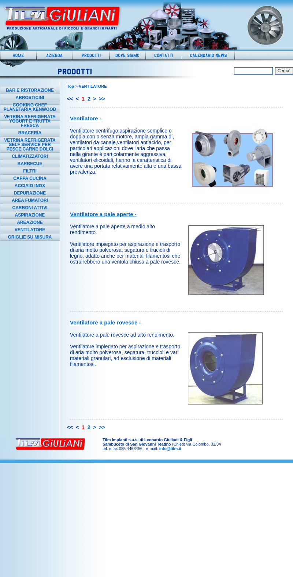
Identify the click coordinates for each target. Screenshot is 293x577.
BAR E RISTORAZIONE (30, 90)
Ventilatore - (85, 118)
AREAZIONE (30, 222)
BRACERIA (29, 132)
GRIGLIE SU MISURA (30, 237)
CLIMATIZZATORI (30, 156)
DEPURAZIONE (30, 193)
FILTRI (29, 171)
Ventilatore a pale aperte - (103, 214)
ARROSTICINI (30, 97)
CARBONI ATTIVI (30, 207)
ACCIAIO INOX (30, 185)
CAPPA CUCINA (30, 178)
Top (70, 86)
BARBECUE (29, 163)
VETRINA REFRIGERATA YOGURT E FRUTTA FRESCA (29, 121)
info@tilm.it (170, 448)
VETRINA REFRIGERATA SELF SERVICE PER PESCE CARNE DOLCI (29, 145)
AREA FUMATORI (30, 200)
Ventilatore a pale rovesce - (105, 322)
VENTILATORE (30, 229)
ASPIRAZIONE (30, 215)
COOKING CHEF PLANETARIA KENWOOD (30, 107)
